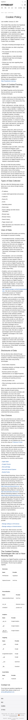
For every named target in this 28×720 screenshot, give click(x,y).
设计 (12, 7)
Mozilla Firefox (6, 472)
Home (2, 12)
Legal (6, 12)
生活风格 (20, 7)
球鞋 (5, 7)
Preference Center (17, 442)
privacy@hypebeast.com (7, 692)
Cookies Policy (15, 718)
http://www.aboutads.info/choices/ (10, 491)
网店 (24, 7)
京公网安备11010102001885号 (16, 716)
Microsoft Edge (6, 466)
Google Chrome (6, 464)
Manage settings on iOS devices (10, 523)
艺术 (9, 7)
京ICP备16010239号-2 (13, 715)
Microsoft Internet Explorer (9, 469)
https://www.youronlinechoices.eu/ (10, 486)
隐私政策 (9, 718)
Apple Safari (5, 461)
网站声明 (5, 718)
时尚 (2, 7)
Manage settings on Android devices (11, 526)
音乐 (16, 7)
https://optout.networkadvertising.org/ (11, 495)
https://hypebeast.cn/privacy (8, 81)
